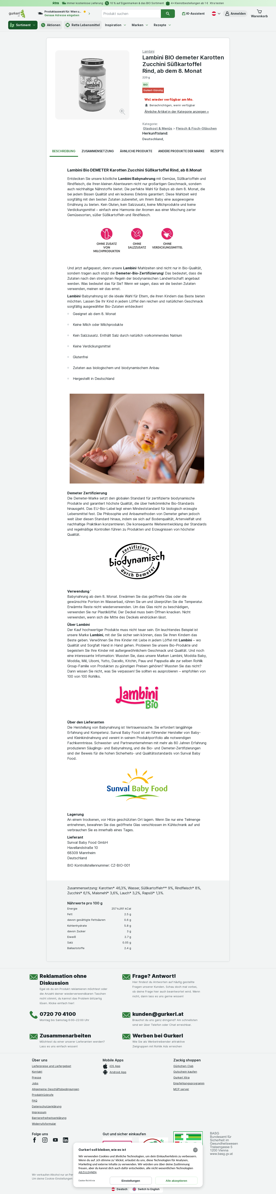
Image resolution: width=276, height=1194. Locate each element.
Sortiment (23, 25)
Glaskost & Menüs (157, 128)
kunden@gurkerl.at (157, 1014)
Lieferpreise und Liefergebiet (51, 1066)
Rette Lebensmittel (83, 25)
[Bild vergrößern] (123, 112)
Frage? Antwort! (154, 976)
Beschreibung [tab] (63, 151)
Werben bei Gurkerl (157, 1035)
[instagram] (44, 1140)
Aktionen (50, 25)
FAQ (34, 1100)
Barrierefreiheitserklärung (49, 1117)
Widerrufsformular (44, 1123)
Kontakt (37, 1071)
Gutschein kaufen (185, 1071)
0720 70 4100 (58, 1014)
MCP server (181, 1089)
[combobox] (131, 13)
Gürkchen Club (183, 1066)
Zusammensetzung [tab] (98, 151)
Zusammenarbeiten (65, 1035)
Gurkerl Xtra (181, 1077)
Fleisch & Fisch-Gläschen (196, 128)
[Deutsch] (215, 13)
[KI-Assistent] (193, 13)
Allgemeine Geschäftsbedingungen (55, 1089)
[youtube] (55, 1140)
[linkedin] (65, 1140)
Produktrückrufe (42, 1094)
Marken (140, 25)
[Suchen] (168, 13)
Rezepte (162, 25)
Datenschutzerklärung (46, 1106)
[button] (235, 13)
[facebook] (34, 1140)
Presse (36, 1077)
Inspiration (116, 25)
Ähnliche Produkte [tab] (136, 151)
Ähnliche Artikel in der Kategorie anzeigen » (176, 111)
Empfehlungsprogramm (188, 1083)
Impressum (39, 1112)
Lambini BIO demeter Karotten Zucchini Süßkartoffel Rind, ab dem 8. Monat (183, 64)
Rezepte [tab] (217, 151)
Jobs (35, 1083)
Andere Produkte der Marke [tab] (181, 151)
